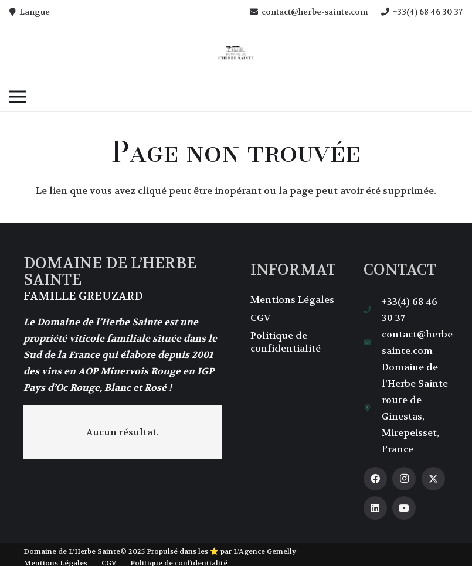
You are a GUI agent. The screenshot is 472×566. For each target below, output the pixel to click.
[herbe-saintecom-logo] (236, 53)
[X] (433, 478)
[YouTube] (404, 508)
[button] (17, 96)
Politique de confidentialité (285, 341)
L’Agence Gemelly (264, 551)
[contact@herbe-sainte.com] (373, 343)
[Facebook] (375, 478)
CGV (260, 318)
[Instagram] (404, 478)
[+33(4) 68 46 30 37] (373, 310)
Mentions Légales (292, 300)
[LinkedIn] (375, 508)
